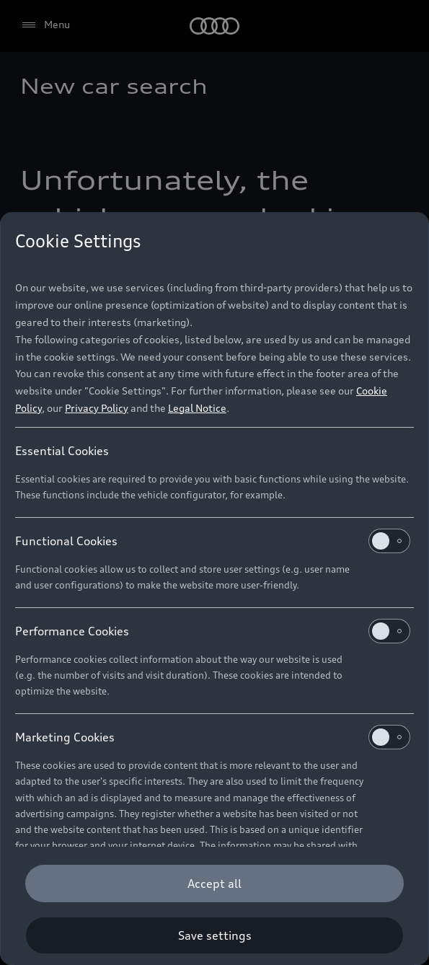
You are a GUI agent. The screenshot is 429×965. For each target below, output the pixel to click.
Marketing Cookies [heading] (212, 737)
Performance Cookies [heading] (212, 631)
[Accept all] (214, 883)
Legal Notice (197, 408)
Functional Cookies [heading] (212, 541)
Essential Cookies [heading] (62, 451)
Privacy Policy (96, 408)
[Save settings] (214, 935)
